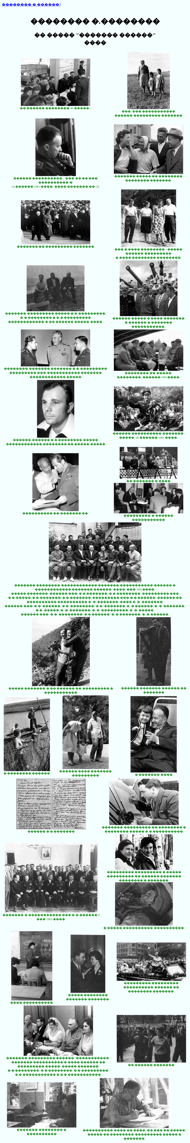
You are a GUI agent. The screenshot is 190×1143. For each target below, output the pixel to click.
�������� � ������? (31, 4)
